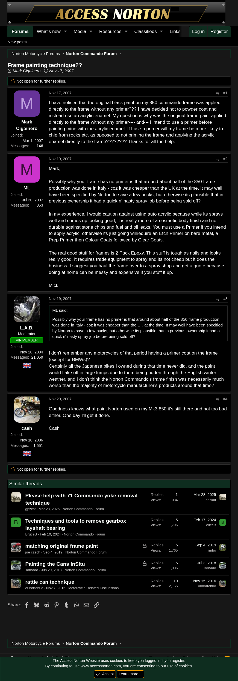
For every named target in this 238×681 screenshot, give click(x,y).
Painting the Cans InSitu (55, 564)
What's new (49, 31)
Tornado (31, 570)
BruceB (31, 534)
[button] (65, 31)
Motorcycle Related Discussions (93, 588)
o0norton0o (34, 588)
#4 (225, 399)
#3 (225, 298)
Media (80, 31)
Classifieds (145, 31)
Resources (110, 31)
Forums (19, 31)
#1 (225, 93)
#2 (225, 159)
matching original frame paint (61, 546)
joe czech (32, 552)
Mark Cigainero (27, 70)
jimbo (212, 550)
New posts (17, 42)
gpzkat (30, 509)
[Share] (217, 93)
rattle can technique (49, 582)
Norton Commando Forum (83, 509)
